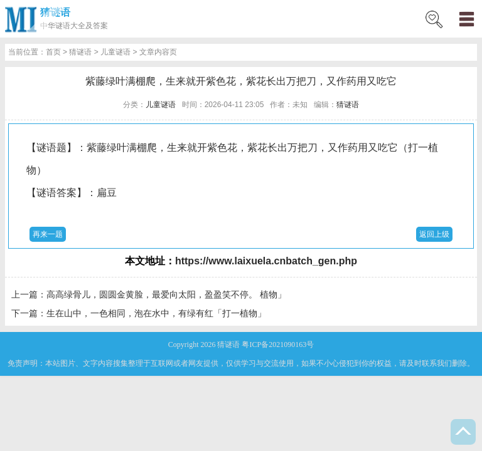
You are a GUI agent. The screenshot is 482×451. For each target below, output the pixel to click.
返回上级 (434, 234)
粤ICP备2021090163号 (278, 344)
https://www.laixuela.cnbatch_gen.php (266, 261)
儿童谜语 (115, 52)
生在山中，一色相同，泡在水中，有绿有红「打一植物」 (156, 313)
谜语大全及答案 (81, 25)
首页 (53, 52)
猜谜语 (55, 12)
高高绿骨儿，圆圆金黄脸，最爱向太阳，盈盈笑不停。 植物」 (166, 294)
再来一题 (48, 234)
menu (466, 18)
